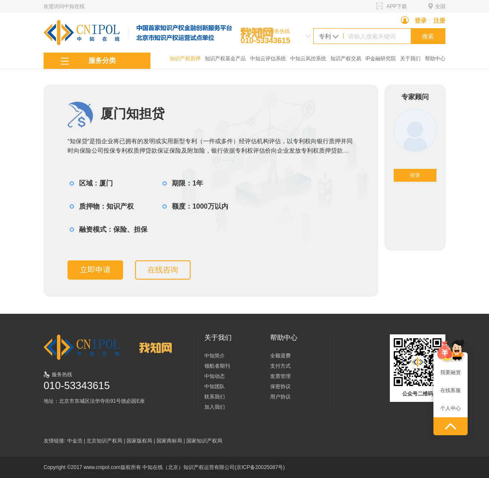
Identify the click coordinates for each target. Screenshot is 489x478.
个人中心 (450, 408)
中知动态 (214, 376)
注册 (439, 20)
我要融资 (450, 372)
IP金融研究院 (380, 59)
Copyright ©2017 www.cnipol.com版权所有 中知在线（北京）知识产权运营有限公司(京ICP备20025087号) (164, 467)
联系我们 (214, 397)
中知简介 (214, 356)
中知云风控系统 (308, 59)
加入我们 (214, 407)
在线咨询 (162, 270)
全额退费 (280, 356)
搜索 (428, 36)
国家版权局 (139, 441)
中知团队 (214, 386)
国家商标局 (169, 441)
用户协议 (280, 397)
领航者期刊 (217, 366)
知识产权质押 (185, 59)
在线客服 (450, 390)
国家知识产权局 (204, 441)
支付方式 (280, 366)
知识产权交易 (345, 59)
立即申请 (95, 270)
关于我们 (410, 59)
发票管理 (280, 376)
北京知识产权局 (104, 441)
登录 (421, 20)
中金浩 (74, 441)
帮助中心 (435, 59)
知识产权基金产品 (225, 59)
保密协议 (280, 386)
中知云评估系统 (268, 59)
